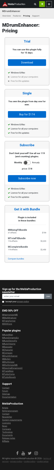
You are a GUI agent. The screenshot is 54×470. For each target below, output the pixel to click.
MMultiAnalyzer (9, 318)
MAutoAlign (7, 335)
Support (35, 16)
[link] (17, 453)
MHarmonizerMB (10, 315)
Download (27, 62)
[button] (35, 4)
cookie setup (43, 461)
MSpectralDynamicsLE (12, 368)
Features (17, 16)
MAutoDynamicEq (10, 338)
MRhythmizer (8, 362)
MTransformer (9, 321)
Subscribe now (27, 178)
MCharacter (7, 350)
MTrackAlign (8, 371)
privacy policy (23, 301)
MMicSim (6, 359)
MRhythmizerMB (10, 365)
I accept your (17, 301)
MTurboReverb (9, 377)
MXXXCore (7, 324)
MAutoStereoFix (9, 341)
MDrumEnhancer (10, 356)
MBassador (7, 347)
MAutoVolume (8, 344)
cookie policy (29, 461)
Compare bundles (16, 259)
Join (48, 296)
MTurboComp (8, 374)
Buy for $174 (27, 114)
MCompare (7, 353)
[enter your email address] (23, 296)
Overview (6, 16)
